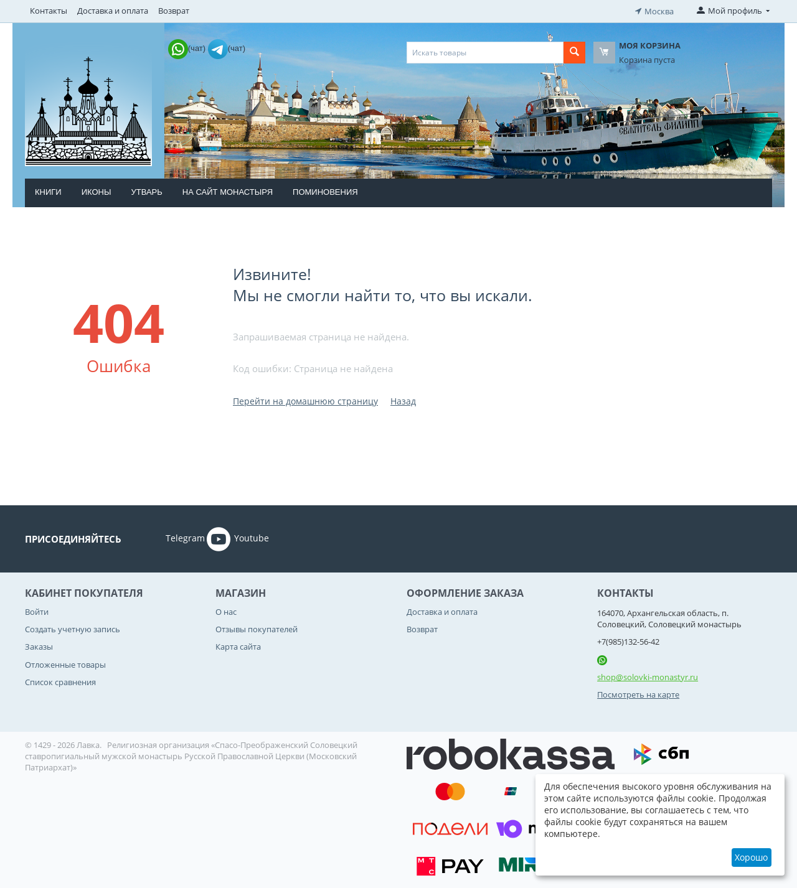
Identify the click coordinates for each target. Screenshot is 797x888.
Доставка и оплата (112, 10)
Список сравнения (60, 680)
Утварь (146, 190)
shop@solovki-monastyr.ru (647, 675)
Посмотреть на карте (638, 693)
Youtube (238, 537)
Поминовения (325, 190)
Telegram (168, 537)
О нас (226, 610)
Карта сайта (238, 646)
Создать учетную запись (72, 627)
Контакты (48, 10)
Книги (48, 190)
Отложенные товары (65, 663)
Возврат (173, 10)
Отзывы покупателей (256, 627)
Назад (403, 400)
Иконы (96, 190)
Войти (37, 610)
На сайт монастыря (227, 190)
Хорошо (751, 857)
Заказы (39, 646)
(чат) (188, 47)
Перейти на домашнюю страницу (305, 400)
